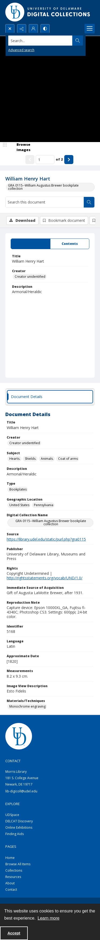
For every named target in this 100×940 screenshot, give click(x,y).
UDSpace (12, 815)
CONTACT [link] (13, 760)
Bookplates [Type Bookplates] (18, 489)
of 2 (59, 159)
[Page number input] (45, 159)
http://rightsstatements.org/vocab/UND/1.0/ (44, 577)
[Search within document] (89, 202)
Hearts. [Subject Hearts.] (14, 458)
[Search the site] (40, 41)
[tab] (30, 244)
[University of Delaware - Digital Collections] (48, 12)
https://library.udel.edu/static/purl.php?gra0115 (46, 539)
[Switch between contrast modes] (45, 28)
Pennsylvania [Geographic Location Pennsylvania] (43, 505)
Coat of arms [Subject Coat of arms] (68, 458)
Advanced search (21, 50)
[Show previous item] (29, 159)
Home (10, 857)
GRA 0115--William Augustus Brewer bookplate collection (43, 187)
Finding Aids (14, 834)
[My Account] (33, 28)
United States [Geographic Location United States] (19, 505)
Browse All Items (17, 864)
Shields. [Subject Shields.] (30, 458)
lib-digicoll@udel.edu (21, 791)
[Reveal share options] (21, 28)
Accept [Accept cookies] (13, 933)
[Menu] (90, 28)
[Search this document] (45, 202)
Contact (11, 889)
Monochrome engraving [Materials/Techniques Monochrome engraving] (27, 706)
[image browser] (20, 147)
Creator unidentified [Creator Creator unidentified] (30, 276)
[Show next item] (68, 159)
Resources (13, 877)
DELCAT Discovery (19, 821)
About (10, 883)
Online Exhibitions (18, 827)
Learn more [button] (48, 918)
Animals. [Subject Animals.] (47, 458)
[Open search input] (10, 28)
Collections (13, 870)
